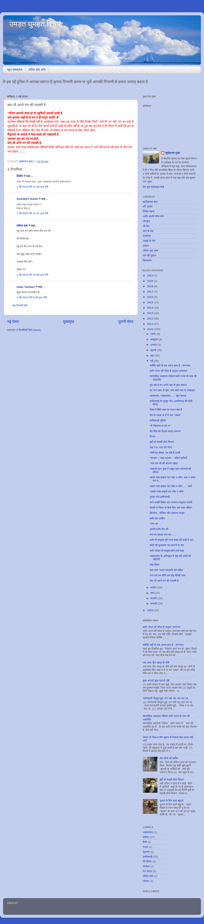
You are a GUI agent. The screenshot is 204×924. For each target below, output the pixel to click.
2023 (150, 275)
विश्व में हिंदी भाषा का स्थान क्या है (166, 409)
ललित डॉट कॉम (37, 69)
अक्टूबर (154, 339)
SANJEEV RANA (27, 198)
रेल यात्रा (147, 871)
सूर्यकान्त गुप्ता (172, 153)
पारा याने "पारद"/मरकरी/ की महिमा (166, 570)
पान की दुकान (149, 255)
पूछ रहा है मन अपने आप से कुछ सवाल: (168, 384)
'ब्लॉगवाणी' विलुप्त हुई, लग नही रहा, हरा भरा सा (165, 698)
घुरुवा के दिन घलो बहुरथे (171, 800)
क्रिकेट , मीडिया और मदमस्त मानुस (167, 512)
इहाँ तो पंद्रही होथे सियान (162, 441)
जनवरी (154, 603)
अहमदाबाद (148, 832)
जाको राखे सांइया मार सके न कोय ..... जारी (171, 486)
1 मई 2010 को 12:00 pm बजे (32, 274)
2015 (150, 302)
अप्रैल (153, 587)
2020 (150, 281)
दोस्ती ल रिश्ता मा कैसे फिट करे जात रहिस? (171, 507)
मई (152, 360)
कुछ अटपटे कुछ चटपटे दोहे (156, 680)
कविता (146, 837)
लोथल (146, 881)
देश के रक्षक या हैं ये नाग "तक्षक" (165, 415)
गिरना (152, 436)
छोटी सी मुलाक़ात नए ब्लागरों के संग (167, 545)
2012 (150, 318)
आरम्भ (146, 245)
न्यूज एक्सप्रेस (14, 69)
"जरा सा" (154, 523)
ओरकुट (146, 221)
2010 (150, 329)
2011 (150, 323)
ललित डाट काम (150, 250)
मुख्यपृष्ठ (68, 322)
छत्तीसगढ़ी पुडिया (158, 420)
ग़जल (145, 846)
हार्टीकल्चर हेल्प (150, 201)
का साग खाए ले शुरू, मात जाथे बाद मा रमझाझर (172, 390)
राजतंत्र (147, 235)
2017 (150, 291)
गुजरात (146, 851)
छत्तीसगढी (147, 856)
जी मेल (146, 226)
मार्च (152, 592)
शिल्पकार (147, 260)
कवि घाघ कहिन (157, 518)
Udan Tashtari (26, 286)
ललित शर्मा (22, 225)
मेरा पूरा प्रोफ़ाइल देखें (153, 186)
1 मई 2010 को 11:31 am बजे (32, 213)
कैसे (145, 842)
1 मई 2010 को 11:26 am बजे (32, 186)
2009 (150, 610)
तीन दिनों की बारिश (169, 758)
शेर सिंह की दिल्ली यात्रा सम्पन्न (165, 431)
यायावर (146, 866)
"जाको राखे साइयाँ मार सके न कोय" (167, 491)
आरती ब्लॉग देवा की (159, 529)
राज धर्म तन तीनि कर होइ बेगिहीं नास (167, 575)
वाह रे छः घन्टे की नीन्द (161, 447)
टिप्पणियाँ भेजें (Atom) (30, 330)
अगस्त (153, 344)
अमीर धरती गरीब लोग (153, 216)
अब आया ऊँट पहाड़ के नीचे (156, 662)
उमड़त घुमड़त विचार (35, 24)
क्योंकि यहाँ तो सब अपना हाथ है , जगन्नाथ (170, 365)
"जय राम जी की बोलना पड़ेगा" (164, 463)
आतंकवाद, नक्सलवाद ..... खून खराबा (168, 395)
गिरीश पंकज (149, 211)
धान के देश (148, 231)
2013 (150, 313)
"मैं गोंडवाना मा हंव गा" (160, 425)
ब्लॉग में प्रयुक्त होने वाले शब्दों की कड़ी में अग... (173, 539)
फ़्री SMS (148, 206)
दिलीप (20, 176)
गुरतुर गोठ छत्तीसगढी (160, 496)
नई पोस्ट (13, 322)
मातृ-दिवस (155, 564)
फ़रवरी (153, 598)
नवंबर (153, 333)
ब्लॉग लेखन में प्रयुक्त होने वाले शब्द (167, 550)
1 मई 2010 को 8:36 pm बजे (32, 297)
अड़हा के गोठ (149, 240)
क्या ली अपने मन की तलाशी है (164, 580)
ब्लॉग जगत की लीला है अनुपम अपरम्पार (168, 370)
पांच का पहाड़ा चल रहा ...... (163, 534)
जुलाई (153, 350)
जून (152, 355)
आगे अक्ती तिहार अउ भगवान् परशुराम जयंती (171, 502)
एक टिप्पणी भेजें (19, 305)
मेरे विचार (147, 861)
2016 (150, 296)
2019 (150, 286)
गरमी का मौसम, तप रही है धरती (165, 452)
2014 (150, 307)
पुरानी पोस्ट (126, 322)
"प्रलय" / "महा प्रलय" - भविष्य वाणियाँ (168, 458)
